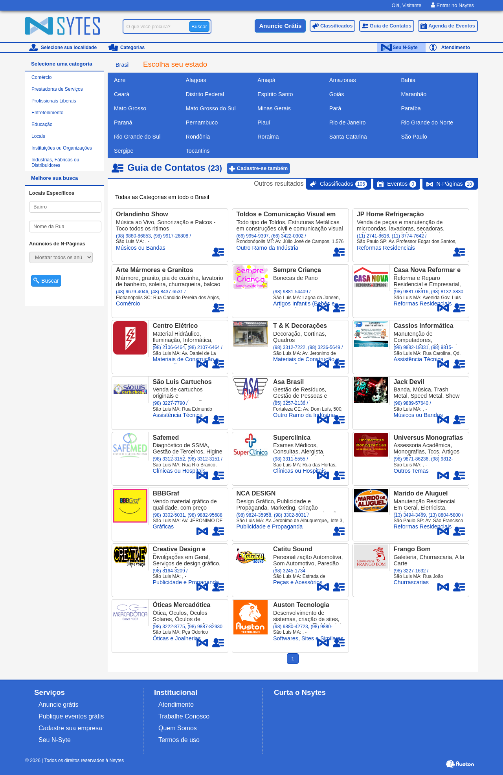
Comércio (41, 77)
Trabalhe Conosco (183, 716)
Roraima (268, 136)
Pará (335, 108)
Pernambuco (202, 122)
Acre (120, 80)
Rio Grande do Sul (137, 136)
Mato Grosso (130, 108)
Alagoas (196, 80)
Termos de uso (179, 740)
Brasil (123, 65)
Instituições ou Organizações (61, 148)
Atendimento (455, 47)
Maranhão (413, 94)
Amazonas (342, 80)
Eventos (401, 184)
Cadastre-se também (262, 168)
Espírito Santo (275, 94)
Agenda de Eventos (451, 26)
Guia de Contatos (390, 26)
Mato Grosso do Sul (211, 108)
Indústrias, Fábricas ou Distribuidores (55, 162)
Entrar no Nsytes (452, 5)
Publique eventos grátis (71, 716)
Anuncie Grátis (280, 25)
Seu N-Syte (405, 47)
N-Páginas (455, 184)
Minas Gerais (274, 108)
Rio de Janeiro (347, 122)
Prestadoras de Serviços (57, 89)
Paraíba (410, 108)
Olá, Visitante (406, 5)
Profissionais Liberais (53, 101)
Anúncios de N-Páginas (57, 244)
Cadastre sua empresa (70, 728)
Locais (38, 136)
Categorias (132, 47)
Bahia (408, 80)
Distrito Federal (205, 94)
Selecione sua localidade (69, 47)
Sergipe (124, 151)
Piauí (263, 122)
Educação (41, 124)
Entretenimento (47, 112)
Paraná (123, 122)
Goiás (336, 94)
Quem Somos (177, 728)
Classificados (336, 26)
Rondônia (198, 136)
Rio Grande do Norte (427, 122)
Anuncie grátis (58, 704)
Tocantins (198, 151)
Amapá (266, 80)
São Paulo (414, 136)
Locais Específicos (51, 193)
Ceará (121, 94)
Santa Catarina (348, 136)
